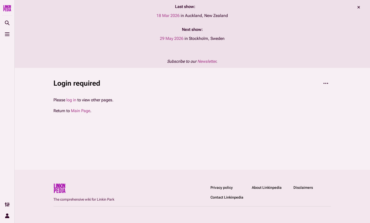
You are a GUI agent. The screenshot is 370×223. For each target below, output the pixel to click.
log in (71, 99)
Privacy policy (221, 187)
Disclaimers (303, 187)
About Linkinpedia (267, 187)
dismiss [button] (359, 7)
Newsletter (206, 61)
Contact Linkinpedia (226, 197)
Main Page (80, 110)
